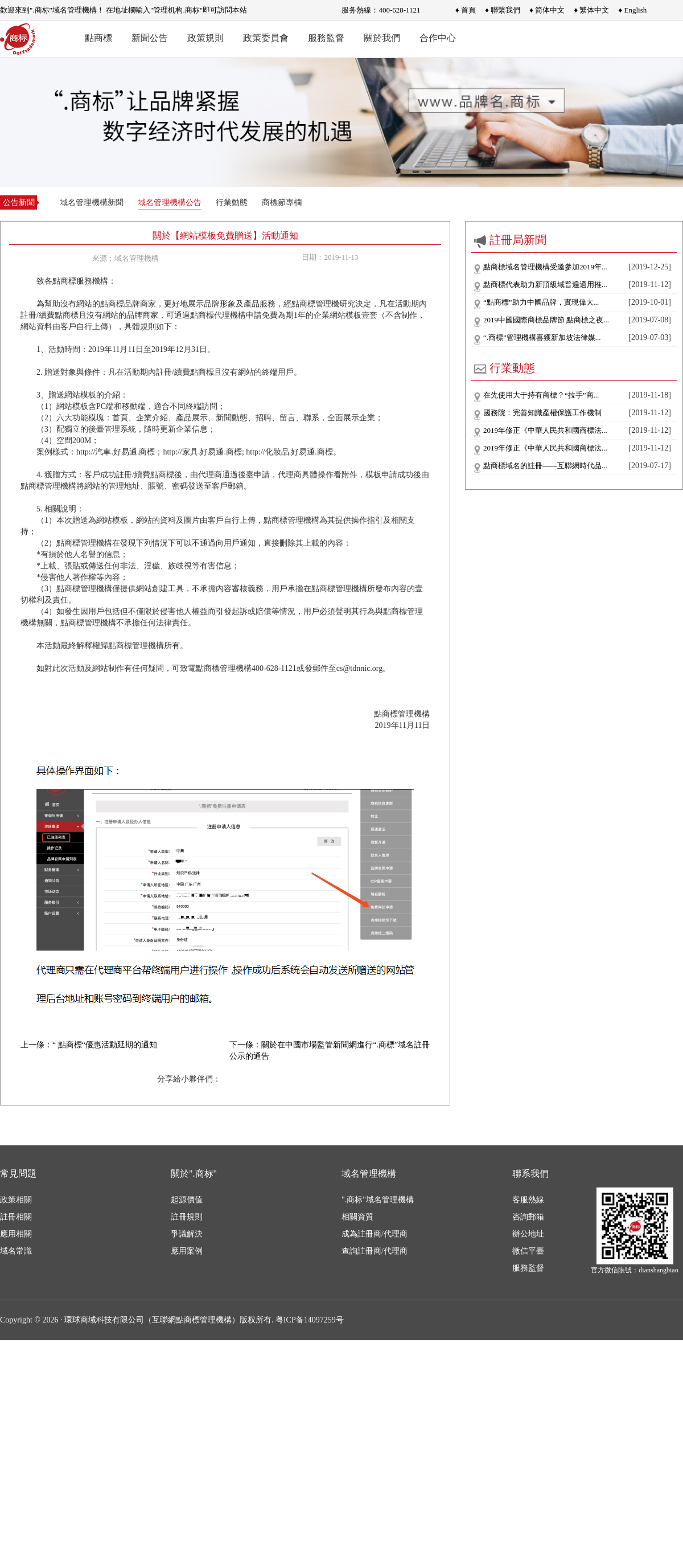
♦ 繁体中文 (591, 10)
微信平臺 (528, 1251)
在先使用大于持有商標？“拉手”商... (541, 395)
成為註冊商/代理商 (375, 1234)
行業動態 (232, 202)
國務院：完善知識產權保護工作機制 (542, 412)
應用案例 (187, 1251)
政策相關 (16, 1199)
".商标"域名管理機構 (378, 1199)
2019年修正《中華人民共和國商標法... (545, 430)
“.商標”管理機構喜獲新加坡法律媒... (542, 337)
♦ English (633, 10)
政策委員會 (266, 38)
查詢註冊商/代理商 (375, 1251)
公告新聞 (19, 202)
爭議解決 (187, 1234)
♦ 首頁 (465, 10)
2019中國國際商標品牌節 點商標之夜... (546, 320)
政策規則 (205, 38)
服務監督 (326, 38)
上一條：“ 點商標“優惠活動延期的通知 (88, 1045)
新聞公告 (149, 38)
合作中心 (437, 38)
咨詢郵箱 (528, 1217)
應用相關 (16, 1234)
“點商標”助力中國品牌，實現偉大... (541, 302)
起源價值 (187, 1199)
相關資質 (357, 1217)
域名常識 (16, 1251)
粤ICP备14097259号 (309, 1320)
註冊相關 (16, 1217)
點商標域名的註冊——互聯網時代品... (545, 465)
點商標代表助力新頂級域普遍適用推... (545, 284)
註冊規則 (187, 1217)
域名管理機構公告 (169, 202)
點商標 (98, 38)
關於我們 (382, 38)
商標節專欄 (282, 202)
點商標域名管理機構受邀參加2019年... (545, 267)
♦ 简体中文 (547, 10)
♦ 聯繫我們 (502, 10)
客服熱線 (528, 1199)
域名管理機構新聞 (92, 202)
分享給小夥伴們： (189, 1079)
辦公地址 (528, 1234)
